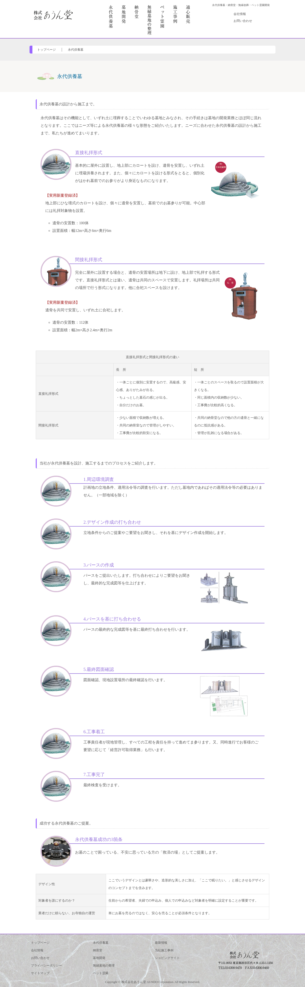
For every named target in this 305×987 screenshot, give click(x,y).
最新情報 (161, 942)
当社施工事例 (164, 950)
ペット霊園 (100, 973)
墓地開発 (99, 958)
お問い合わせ (243, 21)
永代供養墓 (75, 49)
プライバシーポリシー (46, 965)
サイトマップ (40, 973)
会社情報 (240, 14)
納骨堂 (97, 950)
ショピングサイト (167, 958)
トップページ (46, 49)
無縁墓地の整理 (104, 965)
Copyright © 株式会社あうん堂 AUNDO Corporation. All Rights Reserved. (152, 982)
